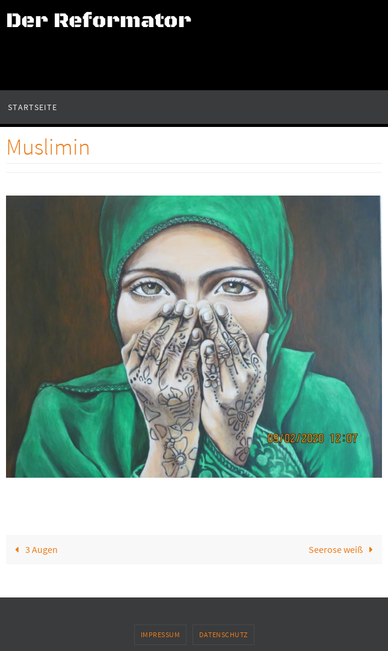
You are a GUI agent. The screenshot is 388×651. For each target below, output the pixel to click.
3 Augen (34, 549)
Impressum (160, 634)
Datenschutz (223, 634)
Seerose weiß (343, 549)
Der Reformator (98, 21)
